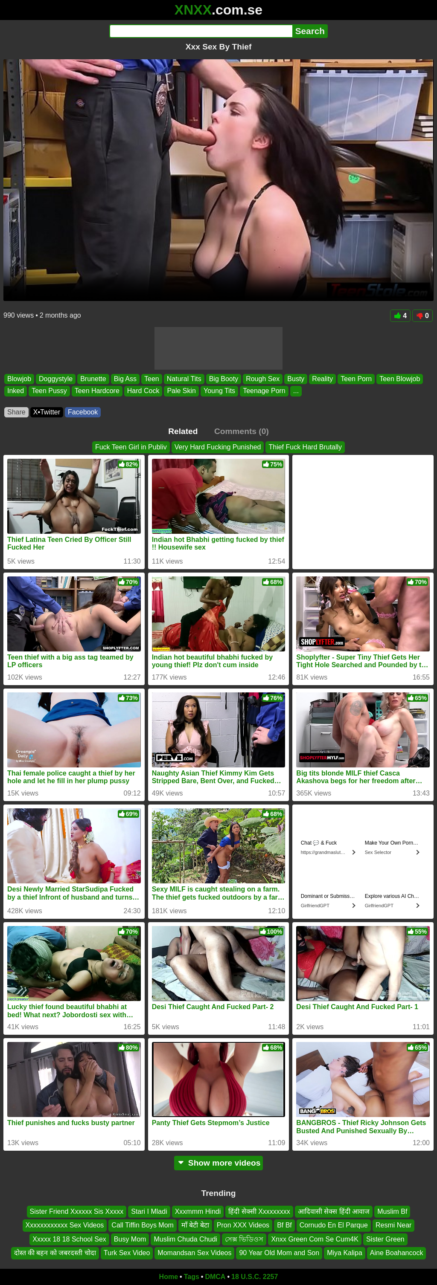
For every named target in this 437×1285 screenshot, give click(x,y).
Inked (15, 391)
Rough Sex (263, 378)
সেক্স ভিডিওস (244, 1238)
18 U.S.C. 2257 (254, 1276)
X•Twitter (46, 412)
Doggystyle (56, 378)
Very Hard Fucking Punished (218, 447)
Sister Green (385, 1238)
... (296, 391)
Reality (322, 378)
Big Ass (125, 378)
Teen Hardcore (97, 391)
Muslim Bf (392, 1211)
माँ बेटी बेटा (195, 1225)
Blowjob (19, 378)
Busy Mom (130, 1238)
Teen (151, 378)
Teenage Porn (264, 391)
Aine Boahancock (396, 1252)
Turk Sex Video (127, 1252)
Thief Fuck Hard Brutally (305, 447)
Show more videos (219, 1162)
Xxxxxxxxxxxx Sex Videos (65, 1225)
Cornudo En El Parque (334, 1225)
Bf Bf (284, 1225)
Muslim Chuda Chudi (185, 1238)
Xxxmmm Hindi (198, 1211)
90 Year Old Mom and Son (279, 1252)
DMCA (215, 1276)
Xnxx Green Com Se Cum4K (314, 1238)
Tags (191, 1276)
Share (16, 412)
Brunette (93, 378)
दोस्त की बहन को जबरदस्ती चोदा (55, 1252)
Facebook (83, 412)
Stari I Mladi (149, 1211)
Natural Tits (184, 378)
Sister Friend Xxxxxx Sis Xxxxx (77, 1211)
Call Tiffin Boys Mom (142, 1225)
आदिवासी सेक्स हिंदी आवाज (334, 1211)
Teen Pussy (49, 391)
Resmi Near (393, 1225)
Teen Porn (356, 378)
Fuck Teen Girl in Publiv (131, 447)
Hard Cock (143, 391)
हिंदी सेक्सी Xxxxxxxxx (259, 1211)
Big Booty (223, 378)
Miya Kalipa (344, 1252)
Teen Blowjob (399, 378)
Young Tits (219, 391)
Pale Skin (181, 391)
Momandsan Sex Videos (194, 1252)
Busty (295, 378)
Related (183, 431)
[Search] (200, 31)
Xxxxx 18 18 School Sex (69, 1238)
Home (168, 1276)
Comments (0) (241, 431)
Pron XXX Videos (243, 1225)
